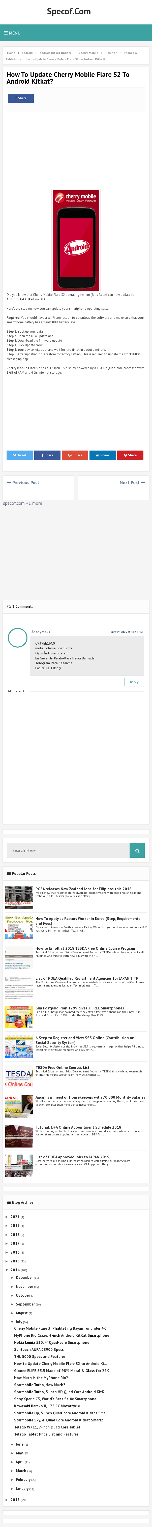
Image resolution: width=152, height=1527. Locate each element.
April (20, 1461)
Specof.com (69, 11)
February (23, 1479)
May (19, 1453)
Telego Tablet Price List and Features (46, 1434)
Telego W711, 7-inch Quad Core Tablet (47, 1427)
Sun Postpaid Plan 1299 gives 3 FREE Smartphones (80, 1008)
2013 (16, 1499)
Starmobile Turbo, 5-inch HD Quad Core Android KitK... (60, 1391)
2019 (16, 1225)
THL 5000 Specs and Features (40, 1356)
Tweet (19, 455)
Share (20, 98)
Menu (12, 33)
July (19, 1321)
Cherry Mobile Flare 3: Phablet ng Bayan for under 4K (60, 1328)
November (25, 1286)
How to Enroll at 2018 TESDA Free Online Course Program (85, 948)
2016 (16, 1252)
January (22, 1488)
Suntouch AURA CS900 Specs (39, 1349)
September (26, 1304)
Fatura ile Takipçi (48, 668)
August (22, 1313)
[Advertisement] (76, 149)
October (23, 1295)
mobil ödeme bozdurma (53, 648)
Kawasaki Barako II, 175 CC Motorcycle (47, 1406)
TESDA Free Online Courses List (62, 1067)
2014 (16, 1269)
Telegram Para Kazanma (53, 663)
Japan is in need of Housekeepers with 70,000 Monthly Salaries (90, 1097)
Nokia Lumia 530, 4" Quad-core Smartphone (51, 1342)
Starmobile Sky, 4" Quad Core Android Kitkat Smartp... (60, 1420)
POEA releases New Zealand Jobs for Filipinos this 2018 (84, 888)
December (25, 1277)
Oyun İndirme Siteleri (51, 653)
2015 (16, 1261)
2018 (16, 1234)
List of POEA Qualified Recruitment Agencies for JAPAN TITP (87, 978)
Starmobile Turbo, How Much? (39, 1384)
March (21, 1470)
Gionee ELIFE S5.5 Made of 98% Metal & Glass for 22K (61, 1370)
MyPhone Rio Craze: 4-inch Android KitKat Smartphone (61, 1335)
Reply (134, 682)
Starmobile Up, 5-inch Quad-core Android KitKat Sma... (61, 1413)
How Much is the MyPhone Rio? (41, 1377)
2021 (16, 1216)
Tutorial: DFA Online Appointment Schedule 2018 (78, 1127)
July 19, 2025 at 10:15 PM (127, 632)
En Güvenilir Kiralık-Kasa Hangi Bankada (65, 658)
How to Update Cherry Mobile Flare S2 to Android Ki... (60, 1363)
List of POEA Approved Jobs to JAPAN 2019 (72, 1157)
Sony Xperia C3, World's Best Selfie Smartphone (55, 1398)
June (20, 1444)
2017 (15, 1243)
